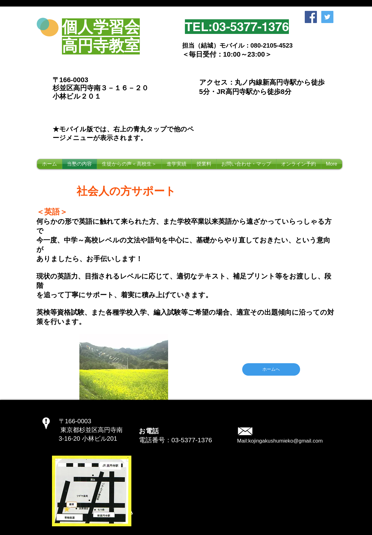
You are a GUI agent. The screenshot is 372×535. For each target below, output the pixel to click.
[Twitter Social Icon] (327, 17)
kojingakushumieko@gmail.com (285, 441)
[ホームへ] (271, 369)
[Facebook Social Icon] (311, 17)
